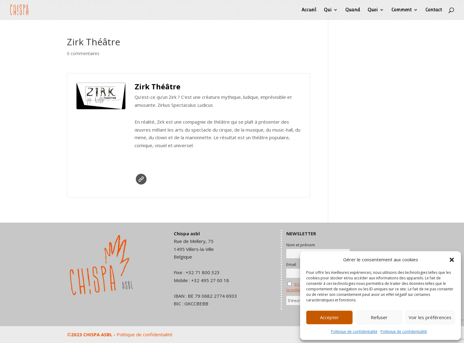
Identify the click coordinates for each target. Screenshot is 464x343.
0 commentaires (83, 53)
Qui (328, 10)
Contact (433, 10)
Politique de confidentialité (354, 331)
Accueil (309, 10)
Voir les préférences (430, 317)
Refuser (379, 317)
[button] (452, 260)
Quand (352, 10)
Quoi (373, 10)
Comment (402, 10)
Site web (141, 179)
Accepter (329, 317)
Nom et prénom (300, 245)
